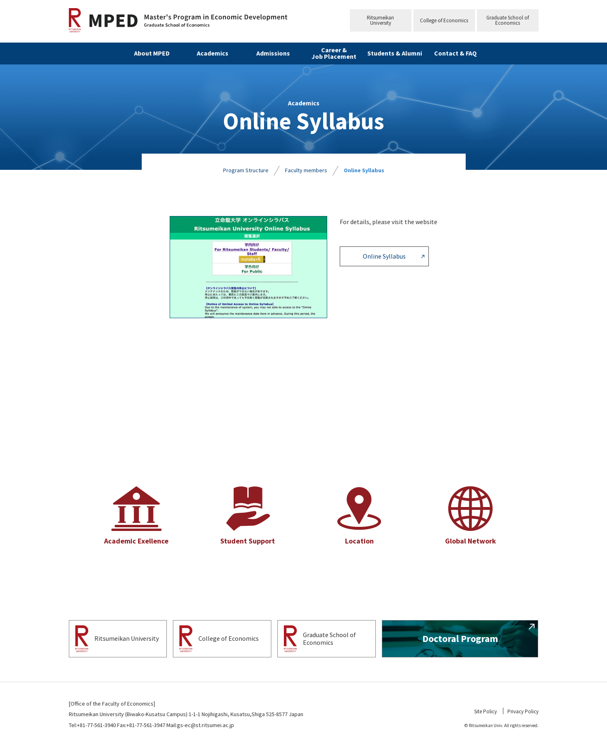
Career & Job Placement (333, 53)
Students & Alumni (394, 53)
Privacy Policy (523, 711)
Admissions (273, 53)
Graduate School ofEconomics (507, 20)
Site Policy (485, 711)
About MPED (152, 53)
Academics (212, 53)
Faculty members (306, 170)
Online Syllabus (364, 170)
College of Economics (444, 20)
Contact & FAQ (455, 53)
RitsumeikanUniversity (380, 20)
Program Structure (245, 170)
